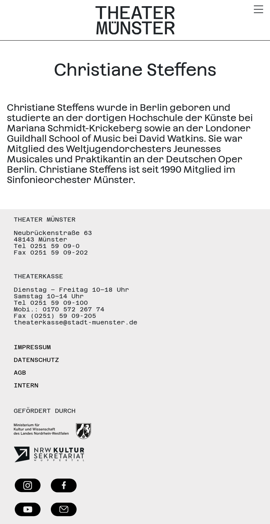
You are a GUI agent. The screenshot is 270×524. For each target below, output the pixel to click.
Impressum (32, 347)
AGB (20, 372)
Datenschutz (36, 359)
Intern (26, 385)
